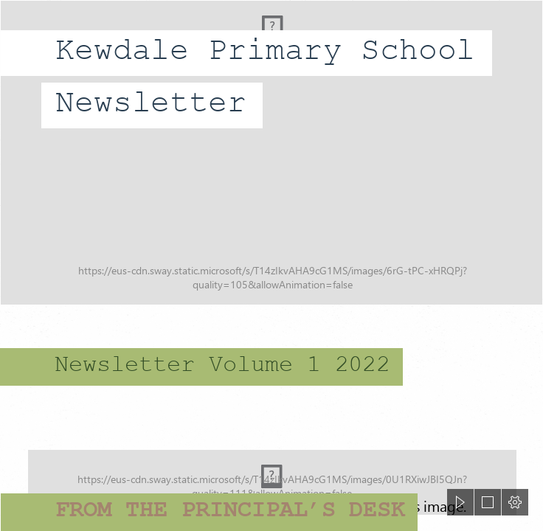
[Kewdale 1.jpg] (271, 152)
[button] (460, 502)
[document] (271, 265)
